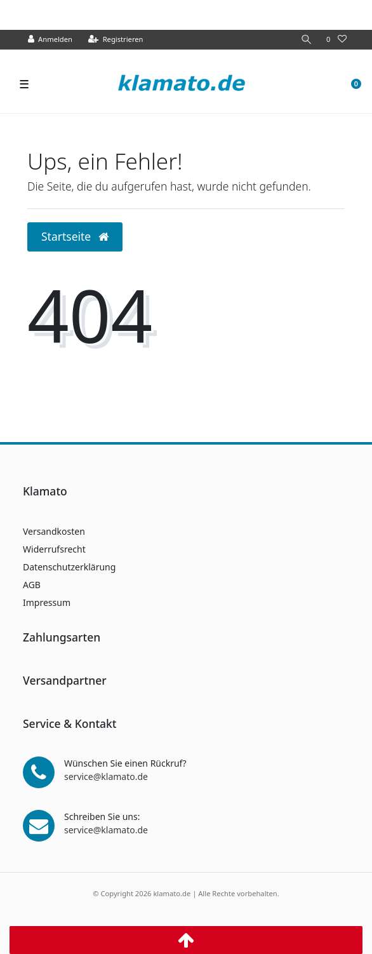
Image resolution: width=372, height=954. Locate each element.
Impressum (46, 602)
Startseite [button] (75, 236)
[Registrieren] (115, 40)
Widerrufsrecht (54, 549)
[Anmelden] (50, 40)
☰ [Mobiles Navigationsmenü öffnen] (24, 83)
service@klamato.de (106, 776)
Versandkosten (54, 531)
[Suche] (306, 40)
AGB (32, 585)
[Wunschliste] (336, 40)
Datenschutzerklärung (69, 567)
